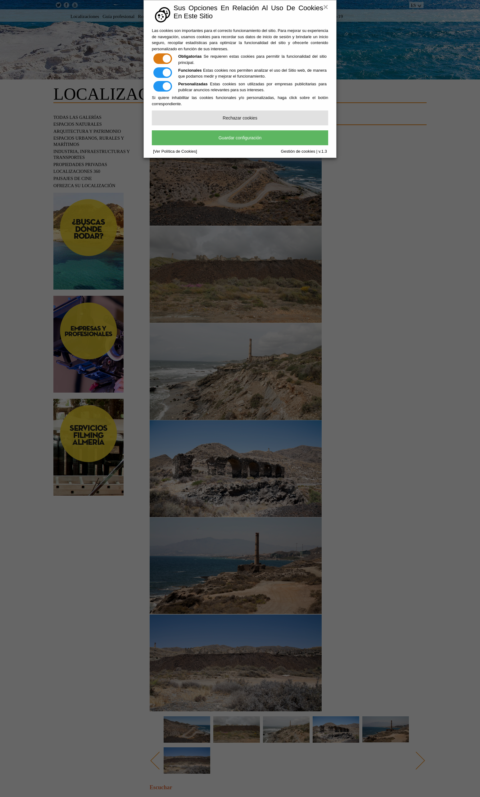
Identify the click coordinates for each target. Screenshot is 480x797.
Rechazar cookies (240, 117)
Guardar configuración (240, 137)
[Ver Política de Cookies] (175, 151)
